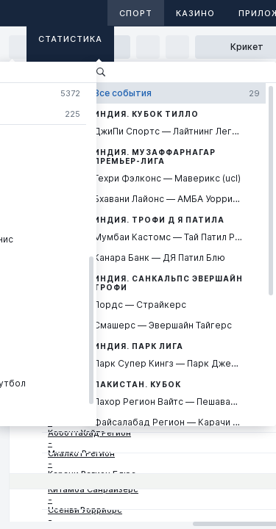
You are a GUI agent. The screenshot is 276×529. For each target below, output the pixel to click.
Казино (195, 13)
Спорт (135, 13)
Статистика (70, 39)
